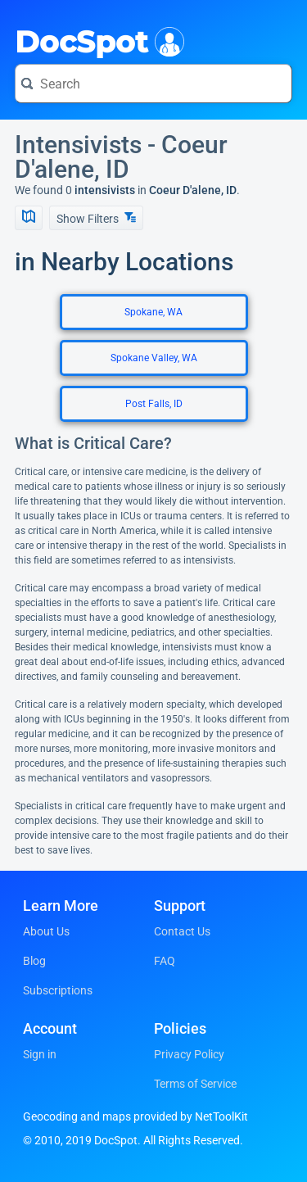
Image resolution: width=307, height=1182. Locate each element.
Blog (34, 960)
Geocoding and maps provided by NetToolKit (135, 1116)
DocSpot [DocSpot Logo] (96, 40)
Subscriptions (58, 990)
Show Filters (96, 218)
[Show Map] (29, 218)
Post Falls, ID (154, 404)
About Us (46, 931)
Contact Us (182, 931)
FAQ (164, 960)
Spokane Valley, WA (154, 358)
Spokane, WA (153, 312)
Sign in (39, 1054)
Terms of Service (195, 1083)
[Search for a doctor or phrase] (153, 83)
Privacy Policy (189, 1054)
